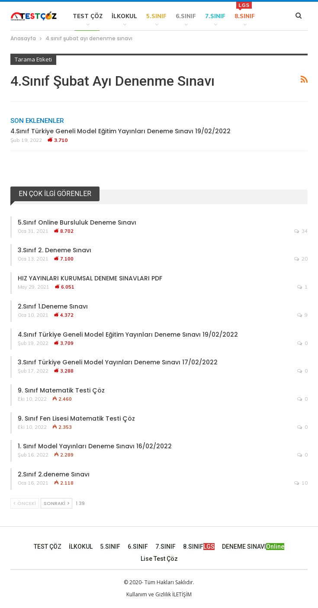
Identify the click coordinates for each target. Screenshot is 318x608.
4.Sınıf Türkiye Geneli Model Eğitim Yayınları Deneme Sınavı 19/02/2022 (120, 131)
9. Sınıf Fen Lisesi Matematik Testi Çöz (76, 418)
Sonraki (56, 503)
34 (301, 231)
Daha (272, 16)
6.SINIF (186, 16)
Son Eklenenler (37, 121)
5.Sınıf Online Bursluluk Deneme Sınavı (77, 222)
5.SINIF (156, 16)
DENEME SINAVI (253, 546)
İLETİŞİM (182, 594)
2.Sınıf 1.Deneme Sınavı (53, 306)
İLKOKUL (124, 16)
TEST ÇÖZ (88, 16)
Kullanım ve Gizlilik (148, 594)
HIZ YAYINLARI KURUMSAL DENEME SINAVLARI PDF (90, 278)
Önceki (24, 503)
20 (301, 259)
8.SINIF (244, 10)
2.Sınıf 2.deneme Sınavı (54, 474)
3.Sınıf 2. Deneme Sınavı (54, 250)
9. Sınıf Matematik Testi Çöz (61, 390)
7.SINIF (215, 16)
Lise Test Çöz (159, 558)
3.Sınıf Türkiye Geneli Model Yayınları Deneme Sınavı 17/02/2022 (118, 362)
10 (301, 483)
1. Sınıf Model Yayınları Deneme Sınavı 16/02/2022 (95, 446)
